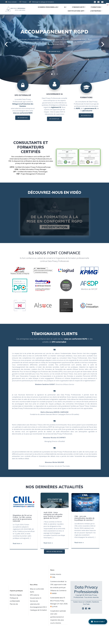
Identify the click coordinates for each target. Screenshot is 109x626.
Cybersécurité (78, 7)
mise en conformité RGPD (76, 39)
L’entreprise (95, 11)
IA (65, 7)
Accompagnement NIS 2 (38, 607)
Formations (96, 7)
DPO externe (34, 595)
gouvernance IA (90, 108)
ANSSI (54, 593)
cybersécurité (87, 111)
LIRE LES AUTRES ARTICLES (54, 551)
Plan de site (14, 604)
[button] (52, 74)
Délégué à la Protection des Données (22, 105)
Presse (24, 2)
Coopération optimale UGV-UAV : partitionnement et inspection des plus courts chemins (58, 617)
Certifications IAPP (76, 11)
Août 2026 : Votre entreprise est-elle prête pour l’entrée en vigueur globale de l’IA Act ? (53, 515)
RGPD (78, 108)
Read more (16, 543)
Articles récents (55, 574)
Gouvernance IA (35, 598)
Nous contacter (12, 2)
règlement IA (56, 107)
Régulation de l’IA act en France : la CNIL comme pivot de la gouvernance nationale (22, 518)
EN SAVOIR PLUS (54, 51)
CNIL (53, 577)
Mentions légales (16, 595)
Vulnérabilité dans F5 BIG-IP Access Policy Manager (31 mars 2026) (58, 601)
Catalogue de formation (38, 610)
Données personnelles (48, 7)
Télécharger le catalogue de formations (43, 2)
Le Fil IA (54, 607)
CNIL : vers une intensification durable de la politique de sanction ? (84, 518)
